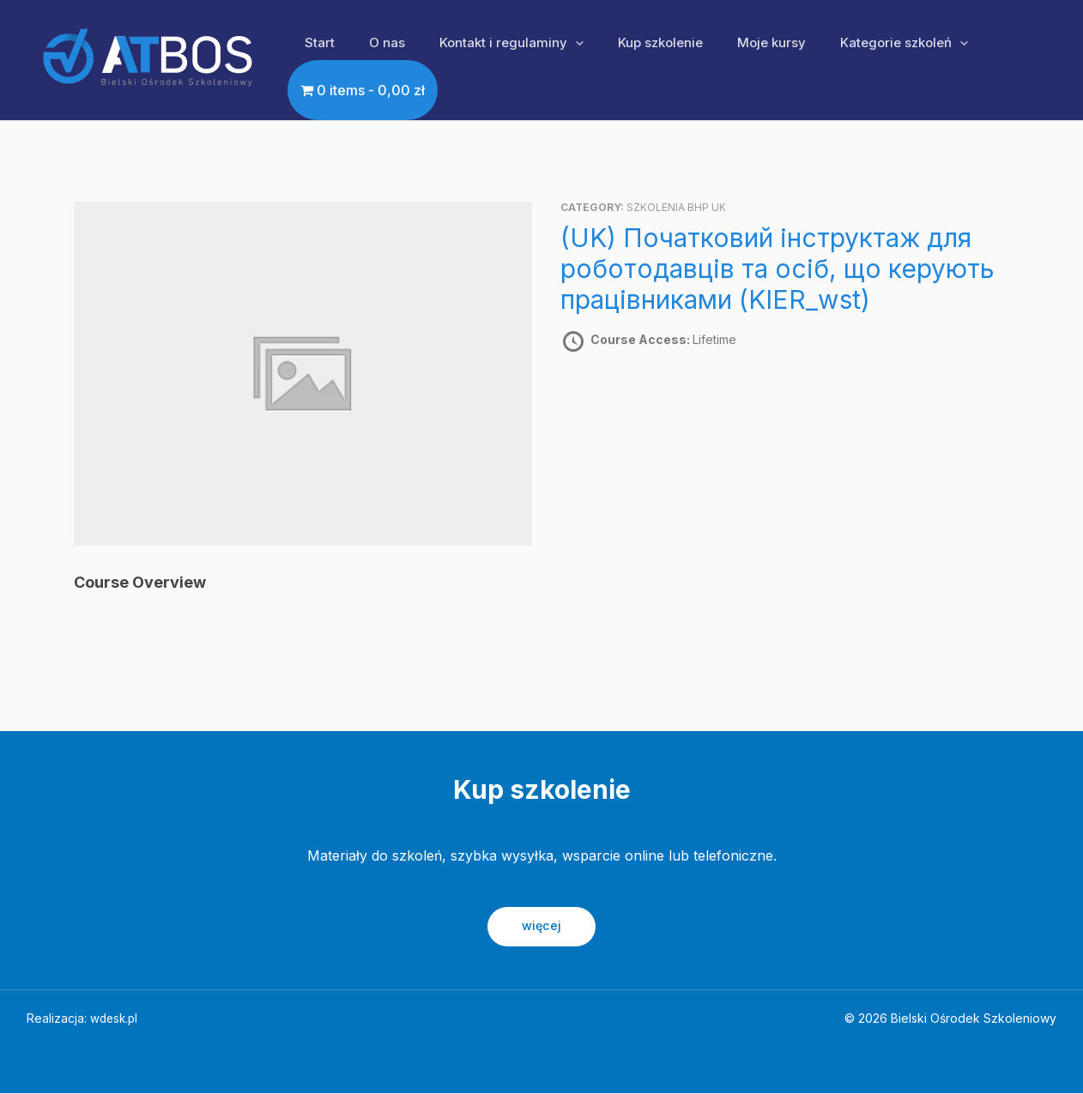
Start (315, 42)
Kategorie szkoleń (857, 43)
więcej (542, 926)
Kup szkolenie (630, 42)
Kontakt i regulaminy (490, 43)
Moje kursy (733, 42)
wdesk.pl (115, 1019)
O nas (374, 42)
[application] (554, 43)
